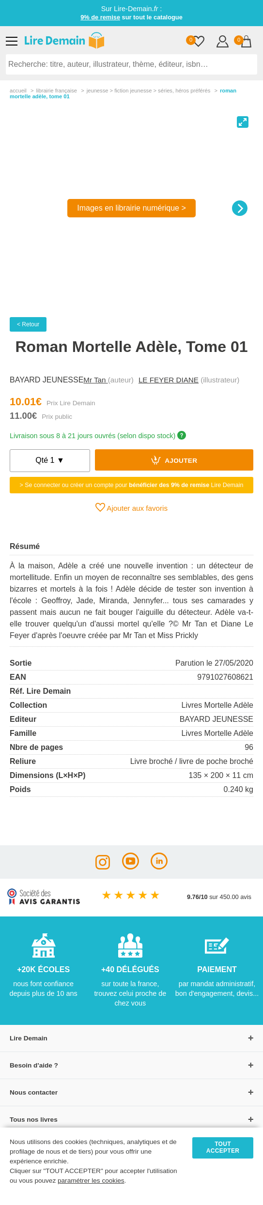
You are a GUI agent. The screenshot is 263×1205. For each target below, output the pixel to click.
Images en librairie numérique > (131, 208)
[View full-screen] (242, 122)
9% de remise (100, 17)
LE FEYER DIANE (169, 380)
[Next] (239, 208)
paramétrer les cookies (91, 1180)
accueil (18, 90)
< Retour (28, 324)
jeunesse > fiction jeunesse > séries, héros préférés (149, 90)
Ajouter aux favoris (131, 507)
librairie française (56, 90)
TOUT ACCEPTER (223, 1147)
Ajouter (174, 460)
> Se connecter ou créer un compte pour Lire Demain (132, 485)
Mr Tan (95, 380)
